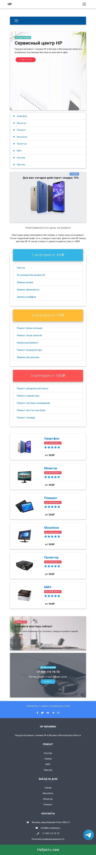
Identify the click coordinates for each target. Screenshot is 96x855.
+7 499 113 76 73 (26, 60)
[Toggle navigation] (84, 5)
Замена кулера (25, 282)
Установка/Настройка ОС (31, 275)
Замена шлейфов (26, 296)
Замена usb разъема (28, 357)
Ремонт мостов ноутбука (31, 410)
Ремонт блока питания (29, 328)
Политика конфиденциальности (48, 839)
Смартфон (20, 116)
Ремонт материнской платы (32, 388)
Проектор (20, 143)
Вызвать (48, 682)
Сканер (48, 787)
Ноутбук (19, 157)
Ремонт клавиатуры (28, 395)
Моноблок (20, 137)
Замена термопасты (28, 289)
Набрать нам (48, 849)
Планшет (19, 130)
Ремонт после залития (29, 335)
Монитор (19, 123)
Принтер (19, 164)
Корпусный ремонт (27, 342)
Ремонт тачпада (26, 417)
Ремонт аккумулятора (29, 349)
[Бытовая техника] (16, 20)
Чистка (21, 267)
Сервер (48, 758)
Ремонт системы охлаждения (33, 402)
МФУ (17, 150)
